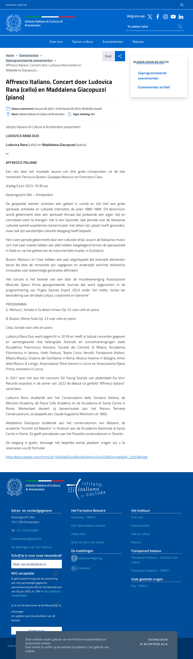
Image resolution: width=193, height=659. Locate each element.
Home (10, 55)
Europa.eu (80, 568)
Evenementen (29, 55)
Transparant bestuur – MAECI (150, 570)
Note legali (14, 645)
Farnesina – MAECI (83, 517)
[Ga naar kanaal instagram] (164, 16)
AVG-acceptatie (22, 573)
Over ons (137, 517)
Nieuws (136, 542)
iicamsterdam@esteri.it (26, 538)
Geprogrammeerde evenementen (29, 60)
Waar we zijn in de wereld (87, 542)
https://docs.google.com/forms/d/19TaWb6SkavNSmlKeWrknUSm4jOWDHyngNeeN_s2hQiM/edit (77, 457)
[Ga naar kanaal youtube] (172, 16)
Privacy (45, 591)
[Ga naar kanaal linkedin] (180, 16)
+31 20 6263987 (27, 530)
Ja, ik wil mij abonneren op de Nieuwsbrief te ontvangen (36, 605)
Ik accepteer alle (154, 644)
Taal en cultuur (140, 533)
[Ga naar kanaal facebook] (157, 16)
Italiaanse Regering (86, 558)
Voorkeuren (158, 639)
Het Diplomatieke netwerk (88, 525)
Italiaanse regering (16, 5)
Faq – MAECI (139, 585)
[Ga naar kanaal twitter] (149, 16)
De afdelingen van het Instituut (31, 547)
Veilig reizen (78, 533)
